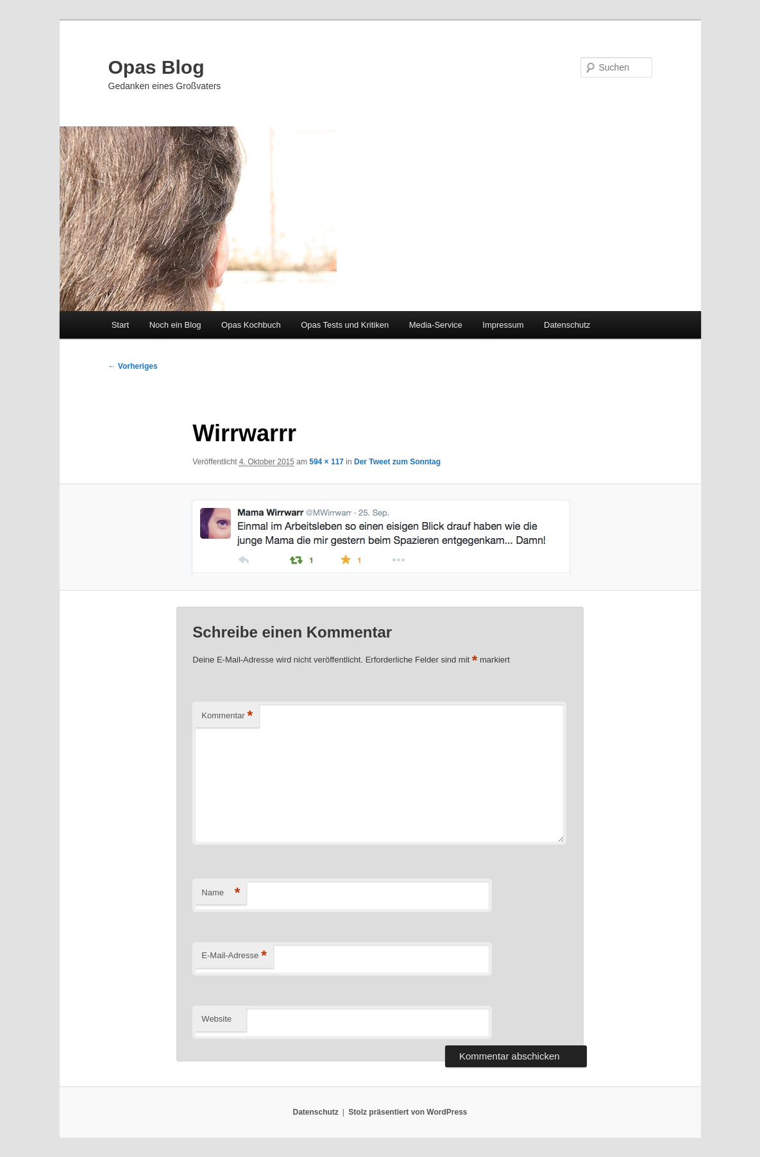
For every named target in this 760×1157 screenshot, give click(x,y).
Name (220, 893)
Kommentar (227, 716)
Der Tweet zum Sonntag (397, 461)
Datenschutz (567, 325)
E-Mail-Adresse (233, 956)
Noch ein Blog (175, 325)
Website (216, 1019)
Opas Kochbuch (251, 325)
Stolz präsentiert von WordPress (407, 1112)
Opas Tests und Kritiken (345, 325)
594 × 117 (326, 461)
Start (120, 325)
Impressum (502, 325)
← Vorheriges (133, 366)
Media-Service (435, 325)
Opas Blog (156, 67)
